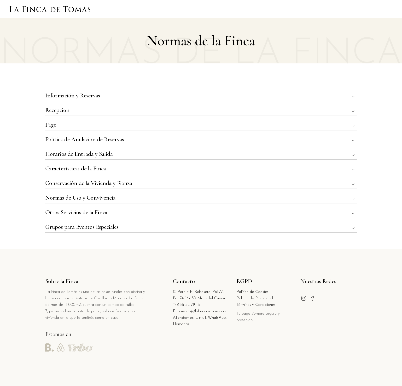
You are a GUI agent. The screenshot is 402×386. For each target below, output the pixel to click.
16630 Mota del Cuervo (206, 298)
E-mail (200, 318)
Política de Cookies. (253, 292)
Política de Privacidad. (255, 298)
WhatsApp (217, 318)
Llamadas (181, 324)
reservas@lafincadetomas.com (202, 311)
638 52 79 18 (188, 305)
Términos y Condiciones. (256, 305)
